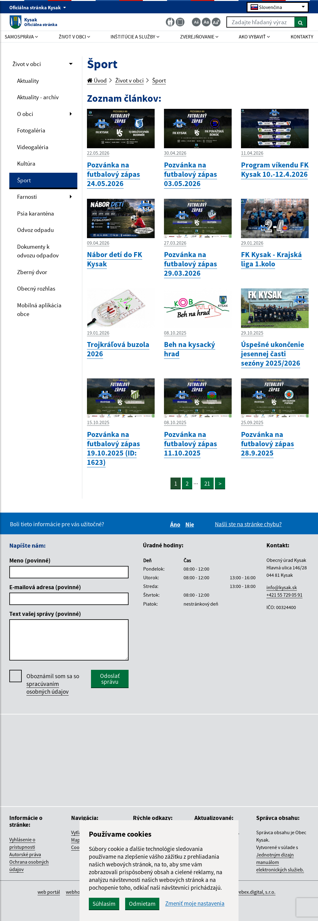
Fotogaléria (31, 130)
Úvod (97, 80)
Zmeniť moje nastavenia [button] (195, 903)
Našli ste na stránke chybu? (248, 524)
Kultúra (26, 163)
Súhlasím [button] (104, 903)
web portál (49, 892)
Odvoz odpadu (35, 230)
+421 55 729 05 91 (284, 595)
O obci (25, 114)
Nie (190, 524)
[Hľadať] (300, 22)
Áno (176, 524)
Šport (24, 180)
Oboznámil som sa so (52, 684)
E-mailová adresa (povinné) (45, 587)
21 (207, 483)
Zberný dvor (32, 272)
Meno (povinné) (30, 560)
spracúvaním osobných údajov (47, 687)
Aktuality (28, 80)
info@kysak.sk (281, 587)
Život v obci (26, 64)
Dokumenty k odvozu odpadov (38, 251)
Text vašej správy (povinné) (45, 613)
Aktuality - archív (38, 97)
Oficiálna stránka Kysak (37, 7)
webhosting (78, 892)
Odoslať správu (110, 678)
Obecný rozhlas (36, 288)
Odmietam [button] (142, 903)
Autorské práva (25, 854)
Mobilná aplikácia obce (39, 309)
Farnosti (27, 196)
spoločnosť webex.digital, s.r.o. (243, 892)
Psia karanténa (35, 213)
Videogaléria (32, 147)
